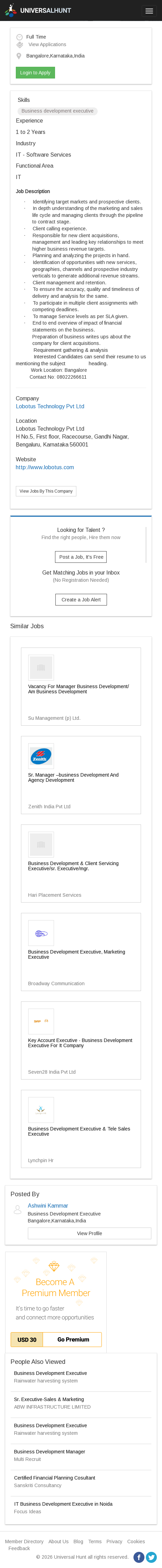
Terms (95, 1541)
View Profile (89, 1233)
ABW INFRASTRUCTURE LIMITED (52, 1407)
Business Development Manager (49, 1451)
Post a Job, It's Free (82, 557)
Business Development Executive (50, 1373)
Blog (78, 1541)
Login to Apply (35, 72)
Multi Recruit (27, 1459)
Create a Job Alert (81, 599)
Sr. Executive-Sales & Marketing (49, 1399)
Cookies (136, 1541)
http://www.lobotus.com (45, 467)
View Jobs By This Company (46, 491)
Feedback (19, 1548)
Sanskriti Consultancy (38, 1485)
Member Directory (24, 1541)
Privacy (114, 1541)
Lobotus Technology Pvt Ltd (50, 406)
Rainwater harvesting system (46, 1380)
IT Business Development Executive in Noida (63, 1504)
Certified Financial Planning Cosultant (54, 1478)
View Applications (41, 44)
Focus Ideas (27, 1511)
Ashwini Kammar (48, 1206)
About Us (58, 1541)
